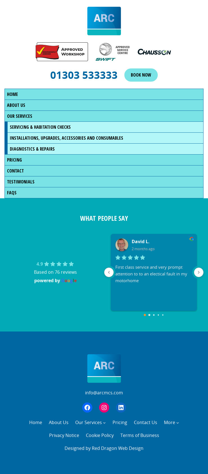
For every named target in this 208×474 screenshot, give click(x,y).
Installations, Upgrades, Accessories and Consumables (66, 138)
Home (12, 94)
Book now (141, 75)
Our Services (19, 116)
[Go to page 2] (153, 315)
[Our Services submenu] (104, 422)
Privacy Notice (64, 435)
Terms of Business (139, 435)
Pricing (14, 160)
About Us (16, 105)
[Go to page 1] (149, 315)
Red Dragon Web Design (117, 448)
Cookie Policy (100, 435)
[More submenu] (177, 422)
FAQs (12, 193)
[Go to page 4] (162, 315)
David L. (141, 241)
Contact (15, 171)
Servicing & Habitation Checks (40, 127)
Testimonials (21, 182)
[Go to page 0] (145, 315)
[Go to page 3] (158, 315)
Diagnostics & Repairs (32, 149)
